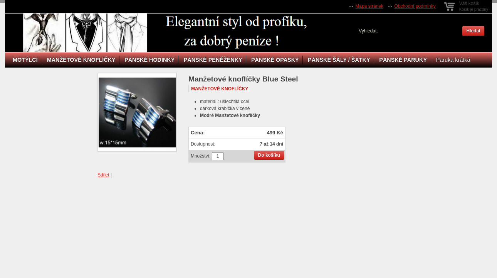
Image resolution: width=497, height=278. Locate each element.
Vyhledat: (368, 31)
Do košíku (269, 155)
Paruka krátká (453, 60)
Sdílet (103, 175)
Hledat (473, 31)
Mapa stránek (369, 6)
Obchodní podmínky (414, 6)
